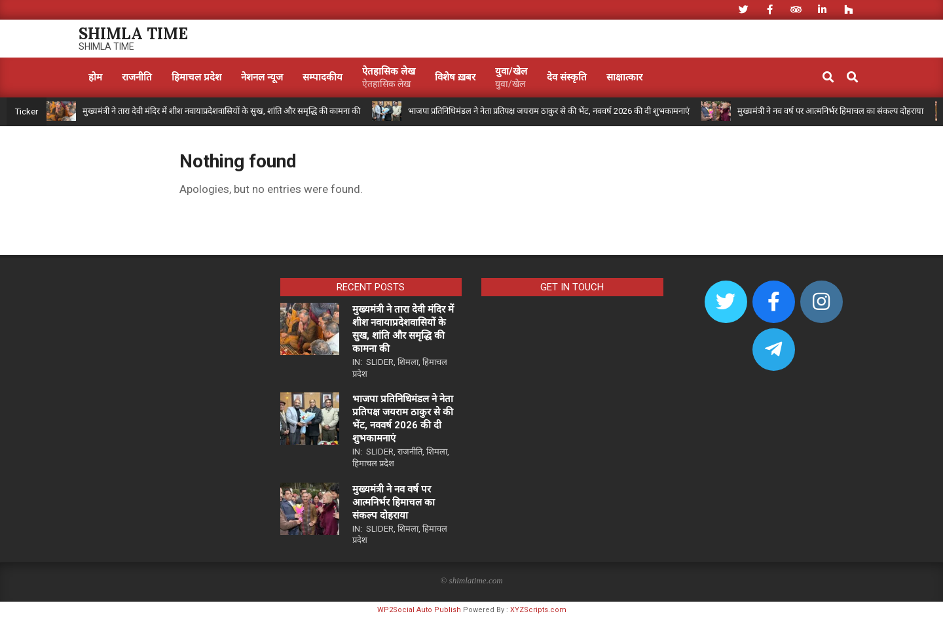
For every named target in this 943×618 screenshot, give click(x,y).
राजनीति (410, 451)
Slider (380, 362)
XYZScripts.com (538, 610)
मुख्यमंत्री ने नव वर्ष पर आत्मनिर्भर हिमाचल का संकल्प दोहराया (830, 111)
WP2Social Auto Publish (419, 610)
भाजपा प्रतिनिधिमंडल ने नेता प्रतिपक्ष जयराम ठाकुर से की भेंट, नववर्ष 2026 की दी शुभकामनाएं (549, 111)
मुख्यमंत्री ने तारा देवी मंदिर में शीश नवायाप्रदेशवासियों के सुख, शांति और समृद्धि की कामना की (221, 111)
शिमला (408, 362)
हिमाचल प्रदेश (373, 463)
